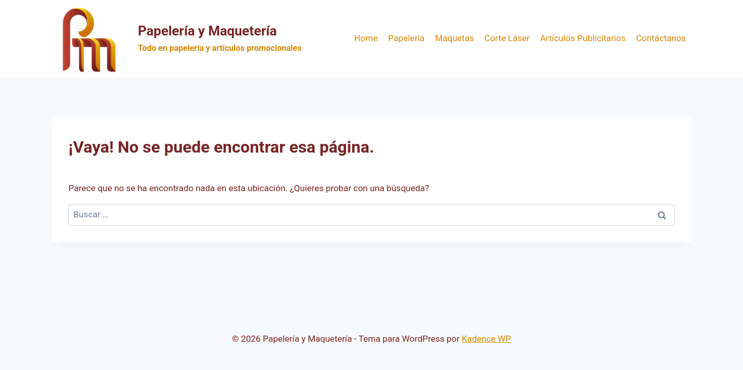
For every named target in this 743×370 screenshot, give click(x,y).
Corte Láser (507, 38)
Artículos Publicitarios (583, 38)
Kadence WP (486, 339)
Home (366, 38)
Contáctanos (661, 38)
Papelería (406, 38)
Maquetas (454, 38)
